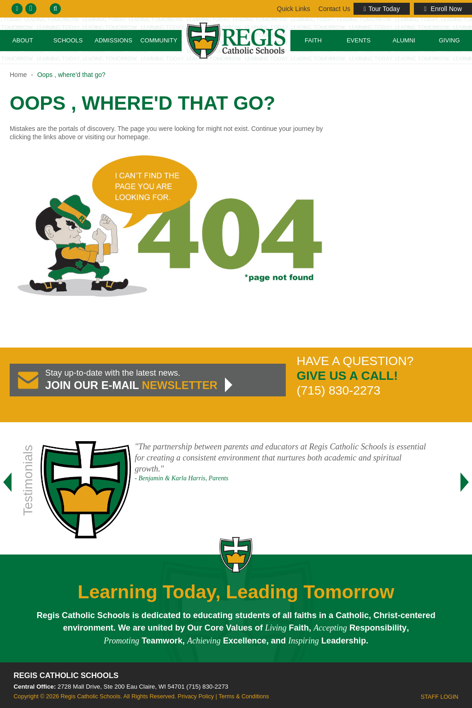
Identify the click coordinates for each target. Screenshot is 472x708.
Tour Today (382, 8)
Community (158, 40)
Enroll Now (443, 8)
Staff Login (440, 697)
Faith (313, 40)
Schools (68, 40)
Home (18, 74)
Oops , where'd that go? (71, 74)
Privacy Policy (195, 696)
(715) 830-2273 (207, 686)
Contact (293, 8)
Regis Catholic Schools (66, 675)
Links (333, 8)
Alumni (404, 40)
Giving (449, 40)
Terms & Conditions (243, 696)
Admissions (113, 40)
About (22, 40)
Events (359, 40)
